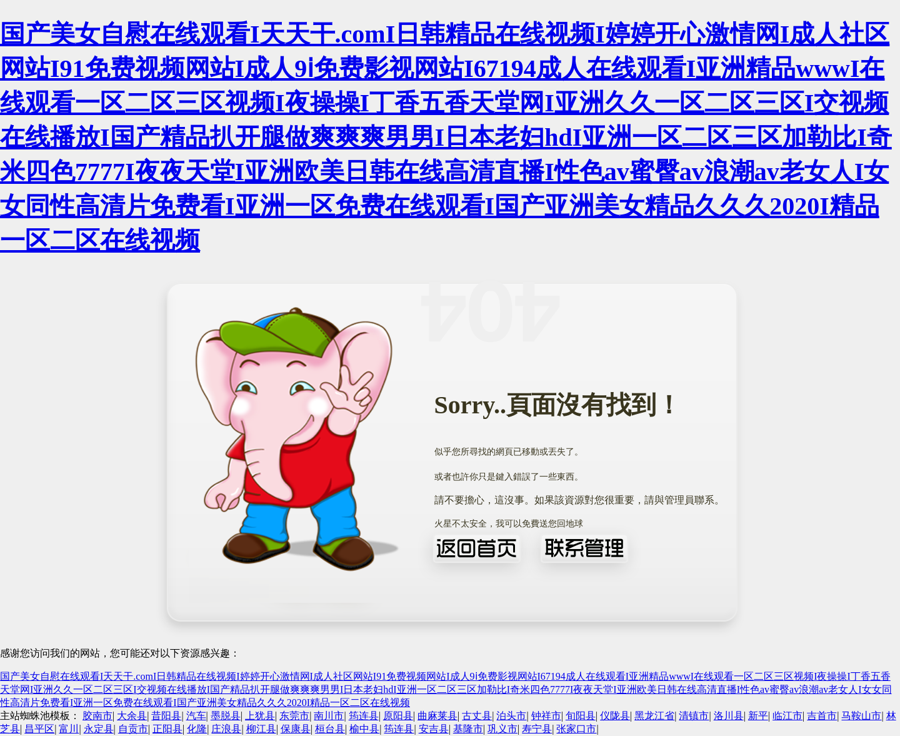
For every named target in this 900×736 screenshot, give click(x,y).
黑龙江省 (654, 715)
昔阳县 (166, 715)
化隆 (197, 728)
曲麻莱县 (438, 715)
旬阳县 (581, 715)
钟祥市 (546, 715)
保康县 (296, 728)
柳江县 (261, 728)
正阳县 (167, 728)
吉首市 (822, 715)
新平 (758, 715)
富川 (69, 728)
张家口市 (576, 728)
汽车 (196, 715)
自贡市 (133, 728)
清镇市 (694, 715)
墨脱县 (226, 715)
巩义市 (503, 728)
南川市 (329, 715)
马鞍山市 (861, 715)
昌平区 (39, 728)
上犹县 (260, 715)
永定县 (99, 728)
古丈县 (477, 715)
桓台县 (330, 728)
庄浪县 (226, 728)
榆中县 (364, 728)
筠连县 (364, 715)
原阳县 (398, 715)
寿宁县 (537, 728)
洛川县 (729, 715)
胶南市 (97, 715)
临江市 (787, 715)
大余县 (132, 715)
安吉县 (434, 728)
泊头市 (511, 715)
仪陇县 (615, 715)
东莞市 (294, 715)
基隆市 (468, 728)
